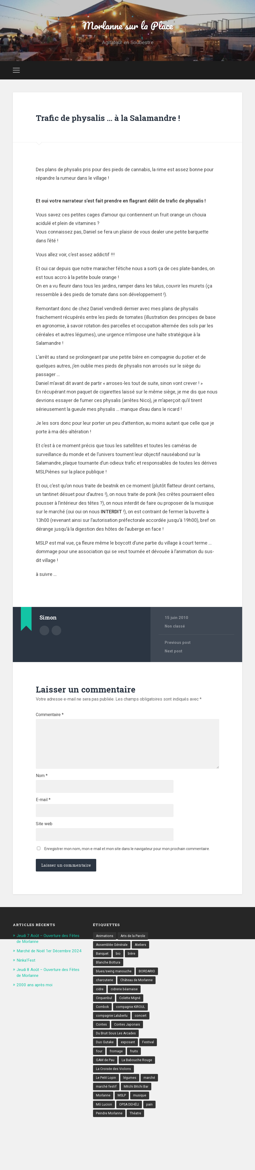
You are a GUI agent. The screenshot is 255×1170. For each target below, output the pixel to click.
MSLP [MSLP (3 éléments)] (122, 1146)
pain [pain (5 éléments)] (151, 1155)
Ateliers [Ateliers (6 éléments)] (142, 988)
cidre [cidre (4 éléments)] (100, 1035)
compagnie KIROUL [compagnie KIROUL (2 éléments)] (132, 1053)
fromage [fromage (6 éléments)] (116, 1099)
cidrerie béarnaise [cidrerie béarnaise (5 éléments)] (125, 1035)
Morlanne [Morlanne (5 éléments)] (103, 1146)
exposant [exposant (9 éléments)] (129, 1090)
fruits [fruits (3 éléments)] (135, 1099)
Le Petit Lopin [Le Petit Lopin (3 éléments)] (107, 1127)
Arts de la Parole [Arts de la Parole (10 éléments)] (134, 979)
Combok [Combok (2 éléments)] (103, 1053)
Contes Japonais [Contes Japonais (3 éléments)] (128, 1071)
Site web (44, 864)
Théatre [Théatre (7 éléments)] (137, 1164)
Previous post (178, 662)
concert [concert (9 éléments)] (142, 1062)
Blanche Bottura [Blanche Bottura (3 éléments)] (108, 1006)
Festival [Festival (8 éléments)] (150, 1090)
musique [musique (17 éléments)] (141, 1146)
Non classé (176, 646)
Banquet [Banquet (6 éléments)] (102, 997)
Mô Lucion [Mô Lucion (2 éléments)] (104, 1155)
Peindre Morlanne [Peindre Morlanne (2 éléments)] (110, 1164)
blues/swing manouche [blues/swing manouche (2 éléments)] (114, 1016)
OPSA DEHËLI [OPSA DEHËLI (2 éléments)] (130, 1155)
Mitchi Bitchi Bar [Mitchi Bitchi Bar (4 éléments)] (137, 1136)
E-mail (43, 838)
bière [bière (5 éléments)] (133, 997)
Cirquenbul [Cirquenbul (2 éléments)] (104, 1044)
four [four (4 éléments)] (99, 1099)
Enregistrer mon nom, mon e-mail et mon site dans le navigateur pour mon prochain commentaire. (127, 891)
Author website (56, 649)
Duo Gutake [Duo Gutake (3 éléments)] (105, 1090)
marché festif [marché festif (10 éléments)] (106, 1136)
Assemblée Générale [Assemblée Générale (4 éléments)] (112, 988)
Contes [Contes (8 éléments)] (101, 1071)
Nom (42, 812)
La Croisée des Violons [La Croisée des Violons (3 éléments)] (114, 1118)
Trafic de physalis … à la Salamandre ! (97, 130)
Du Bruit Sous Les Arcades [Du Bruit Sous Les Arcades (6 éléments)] (117, 1081)
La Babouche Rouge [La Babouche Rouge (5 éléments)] (138, 1109)
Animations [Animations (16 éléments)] (105, 979)
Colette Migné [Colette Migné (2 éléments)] (131, 1044)
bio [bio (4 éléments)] (118, 997)
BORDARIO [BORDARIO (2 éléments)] (148, 1016)
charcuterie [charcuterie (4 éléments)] (105, 1025)
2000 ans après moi (37, 1032)
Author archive (44, 649)
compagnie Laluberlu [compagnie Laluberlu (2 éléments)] (112, 1062)
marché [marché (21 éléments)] (151, 1127)
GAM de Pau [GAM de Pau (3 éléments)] (105, 1109)
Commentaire (50, 734)
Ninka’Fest (27, 1008)
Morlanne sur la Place (127, 28)
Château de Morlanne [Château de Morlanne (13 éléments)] (137, 1025)
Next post (174, 670)
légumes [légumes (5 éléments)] (131, 1127)
